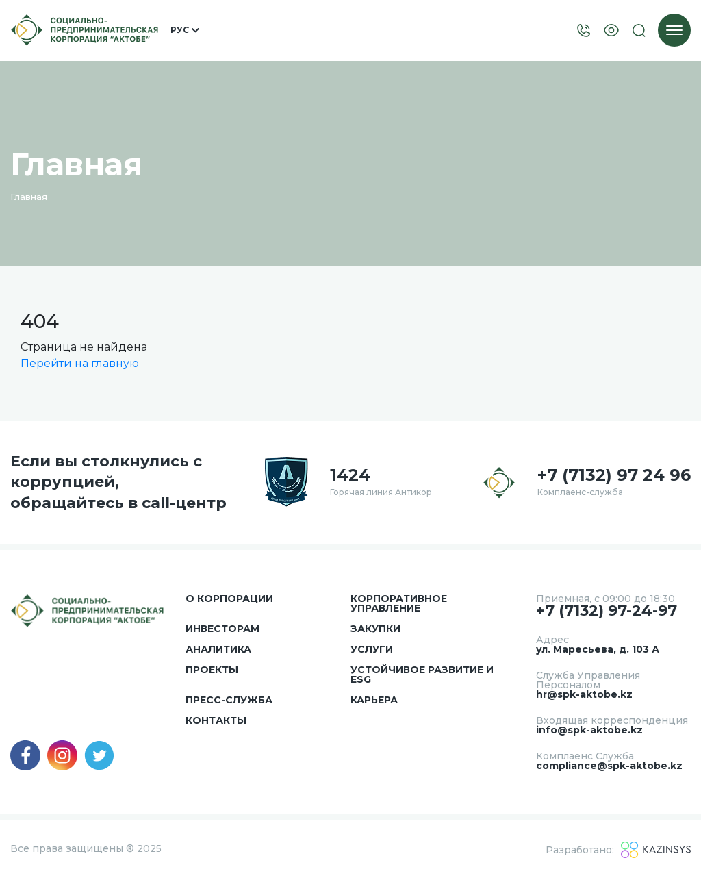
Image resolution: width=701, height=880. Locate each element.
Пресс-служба (229, 700)
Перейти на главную (80, 363)
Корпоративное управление (398, 603)
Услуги (371, 649)
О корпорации (229, 598)
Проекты (212, 670)
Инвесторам (222, 629)
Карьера (374, 700)
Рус (184, 30)
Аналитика (218, 649)
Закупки (375, 629)
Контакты (216, 720)
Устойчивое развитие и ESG (422, 675)
